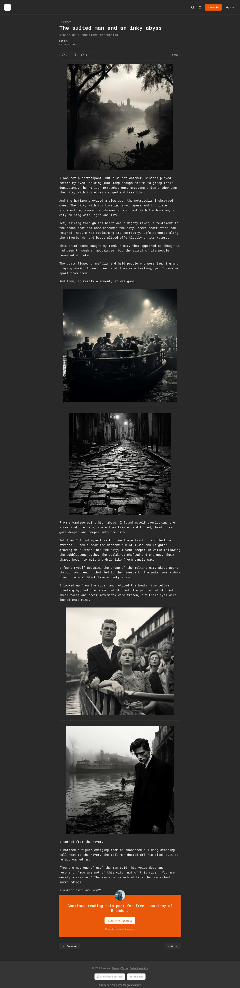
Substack (104, 984)
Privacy (116, 968)
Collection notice (139, 968)
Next (173, 946)
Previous (69, 946)
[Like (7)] (64, 55)
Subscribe (213, 7)
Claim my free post (120, 920)
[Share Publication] (200, 7)
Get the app (136, 976)
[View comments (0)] (74, 55)
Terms (124, 968)
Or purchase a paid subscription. (120, 929)
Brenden (63, 41)
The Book (65, 21)
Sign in (230, 7)
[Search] (192, 7)
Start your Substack (109, 976)
